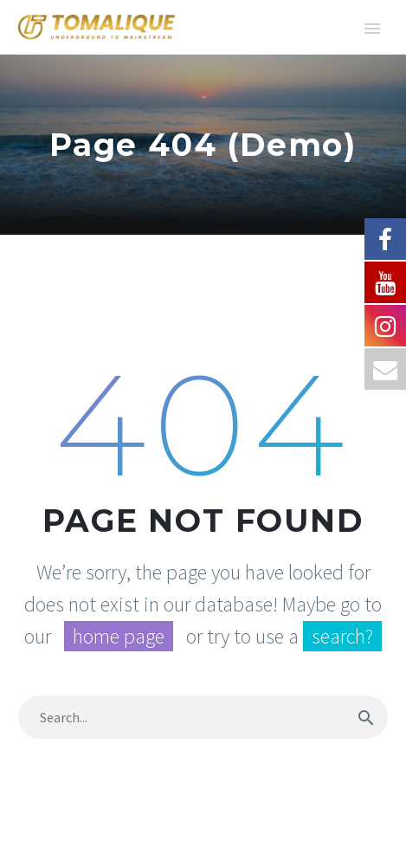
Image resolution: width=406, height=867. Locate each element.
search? (342, 636)
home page (118, 636)
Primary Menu (372, 28)
